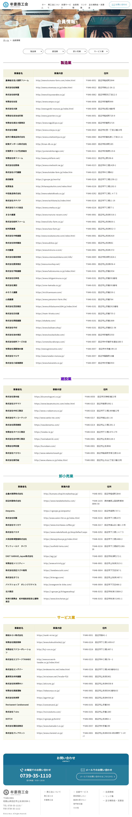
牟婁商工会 (48, 800)
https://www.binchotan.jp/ (56, 598)
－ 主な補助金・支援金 (113, 800)
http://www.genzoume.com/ (49, 348)
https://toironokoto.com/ (49, 711)
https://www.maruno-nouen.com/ (51, 214)
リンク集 (83, 6)
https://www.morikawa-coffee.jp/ (59, 524)
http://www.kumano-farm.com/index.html (55, 80)
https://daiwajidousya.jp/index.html (60, 539)
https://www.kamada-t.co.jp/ (50, 725)
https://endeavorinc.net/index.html (53, 669)
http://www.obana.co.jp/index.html (51, 460)
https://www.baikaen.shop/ (48, 327)
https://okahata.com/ (46, 320)
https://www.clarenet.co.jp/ (50, 733)
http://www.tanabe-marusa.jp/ (50, 355)
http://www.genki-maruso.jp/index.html (55, 108)
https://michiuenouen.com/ (49, 292)
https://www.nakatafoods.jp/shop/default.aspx (65, 532)
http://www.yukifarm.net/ (48, 158)
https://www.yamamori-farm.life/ (51, 299)
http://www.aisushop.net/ (48, 264)
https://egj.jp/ (50, 556)
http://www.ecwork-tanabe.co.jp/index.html (48, 661)
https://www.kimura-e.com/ (49, 250)
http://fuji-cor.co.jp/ (46, 649)
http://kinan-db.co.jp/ (46, 144)
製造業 (33, 51)
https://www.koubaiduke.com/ (50, 334)
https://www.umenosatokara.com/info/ (54, 257)
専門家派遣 (77, 804)
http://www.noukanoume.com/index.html (55, 235)
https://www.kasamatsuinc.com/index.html (54, 403)
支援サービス (66, 6)
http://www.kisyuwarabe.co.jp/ (50, 94)
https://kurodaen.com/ (45, 446)
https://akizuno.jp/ (45, 683)
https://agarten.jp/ (45, 697)
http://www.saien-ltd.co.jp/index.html (62, 517)
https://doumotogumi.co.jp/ (47, 396)
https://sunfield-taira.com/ (56, 546)
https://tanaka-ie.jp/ (43, 431)
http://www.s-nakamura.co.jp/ (48, 410)
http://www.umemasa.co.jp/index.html (54, 87)
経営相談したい (79, 796)
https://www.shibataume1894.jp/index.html (56, 306)
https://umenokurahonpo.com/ (50, 341)
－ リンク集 (108, 796)
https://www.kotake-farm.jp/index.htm (54, 172)
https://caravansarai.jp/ (47, 704)
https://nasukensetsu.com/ (46, 424)
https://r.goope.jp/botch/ (49, 718)
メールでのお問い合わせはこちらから (96, 776)
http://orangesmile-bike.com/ (58, 584)
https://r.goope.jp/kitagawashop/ (59, 591)
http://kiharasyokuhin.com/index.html (54, 186)
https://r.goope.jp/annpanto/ (57, 510)
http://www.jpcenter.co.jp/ (48, 115)
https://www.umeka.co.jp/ (48, 207)
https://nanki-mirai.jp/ (47, 635)
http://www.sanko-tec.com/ (47, 417)
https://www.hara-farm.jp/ (48, 228)
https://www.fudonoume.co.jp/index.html (55, 271)
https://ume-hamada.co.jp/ (48, 285)
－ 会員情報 (108, 791)
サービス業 (99, 51)
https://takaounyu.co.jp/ (48, 690)
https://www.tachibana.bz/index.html (53, 200)
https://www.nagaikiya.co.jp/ (49, 122)
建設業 (55, 51)
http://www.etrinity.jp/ (54, 563)
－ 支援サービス (80, 791)
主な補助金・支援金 (96, 6)
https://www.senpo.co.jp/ (48, 101)
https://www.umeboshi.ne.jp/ (49, 165)
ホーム (43, 6)
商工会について (54, 6)
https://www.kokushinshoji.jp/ (51, 642)
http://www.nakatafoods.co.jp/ (50, 193)
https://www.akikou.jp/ (47, 242)
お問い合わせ (119, 4)
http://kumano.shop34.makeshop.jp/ (61, 493)
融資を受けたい (79, 800)
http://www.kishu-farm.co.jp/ (49, 221)
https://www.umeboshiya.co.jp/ (51, 136)
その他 (76, 808)
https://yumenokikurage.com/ (50, 151)
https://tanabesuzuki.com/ (56, 570)
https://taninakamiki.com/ (46, 438)
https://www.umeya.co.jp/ (48, 129)
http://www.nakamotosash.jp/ (48, 453)
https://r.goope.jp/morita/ (48, 179)
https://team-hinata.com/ (48, 313)
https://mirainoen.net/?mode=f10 (52, 676)
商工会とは (48, 796)
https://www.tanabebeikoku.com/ (59, 500)
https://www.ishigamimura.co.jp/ (51, 278)
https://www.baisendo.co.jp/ (49, 362)
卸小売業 (77, 51)
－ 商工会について (52, 791)
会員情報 (75, 6)
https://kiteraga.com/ (54, 577)
